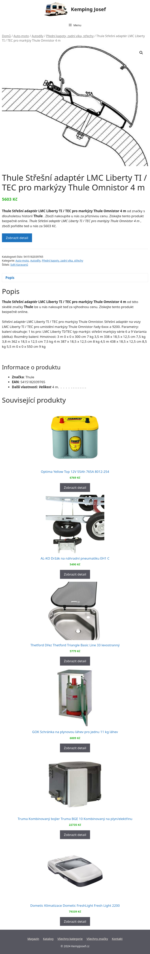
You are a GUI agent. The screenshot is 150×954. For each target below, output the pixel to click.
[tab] (75, 277)
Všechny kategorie (70, 939)
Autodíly (37, 36)
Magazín (33, 939)
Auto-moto (21, 36)
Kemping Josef (88, 9)
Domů (6, 36)
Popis (9, 277)
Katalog (48, 939)
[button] (141, 52)
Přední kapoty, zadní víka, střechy (70, 36)
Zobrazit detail (17, 238)
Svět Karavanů (19, 264)
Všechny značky (97, 939)
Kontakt (117, 939)
